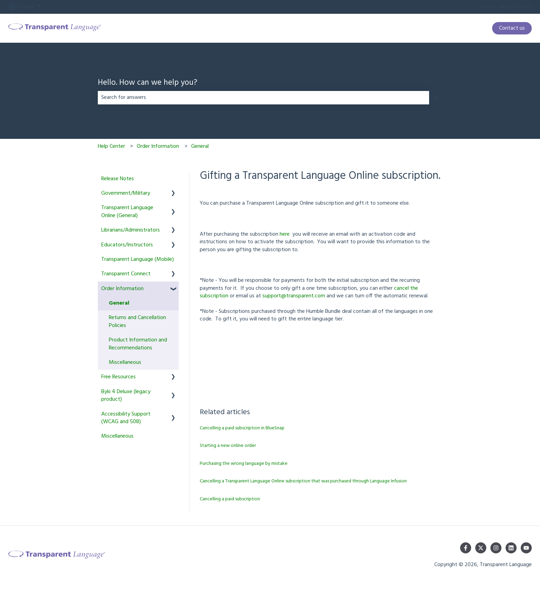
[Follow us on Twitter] (480, 547)
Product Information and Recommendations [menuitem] (138, 344)
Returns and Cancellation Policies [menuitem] (137, 321)
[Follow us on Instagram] (495, 547)
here (285, 234)
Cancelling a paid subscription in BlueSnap (242, 428)
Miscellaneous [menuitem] (125, 362)
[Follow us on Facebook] (465, 547)
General (200, 146)
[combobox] (263, 97)
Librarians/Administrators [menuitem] (130, 230)
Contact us (512, 28)
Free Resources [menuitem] (118, 376)
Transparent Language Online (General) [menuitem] (127, 211)
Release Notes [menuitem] (117, 178)
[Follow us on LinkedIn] (511, 547)
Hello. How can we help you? (147, 83)
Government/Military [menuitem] (125, 193)
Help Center (111, 146)
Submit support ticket (506, 7)
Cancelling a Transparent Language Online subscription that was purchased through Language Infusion (303, 481)
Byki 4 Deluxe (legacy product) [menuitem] (125, 395)
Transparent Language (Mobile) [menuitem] (137, 259)
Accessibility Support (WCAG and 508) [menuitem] (125, 418)
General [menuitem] (119, 303)
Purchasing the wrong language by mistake (244, 464)
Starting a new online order (228, 446)
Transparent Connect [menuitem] (125, 273)
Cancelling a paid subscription (230, 499)
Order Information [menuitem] (122, 288)
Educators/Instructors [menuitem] (127, 245)
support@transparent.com (293, 296)
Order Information (158, 146)
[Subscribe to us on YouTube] (526, 547)
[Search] (435, 97)
